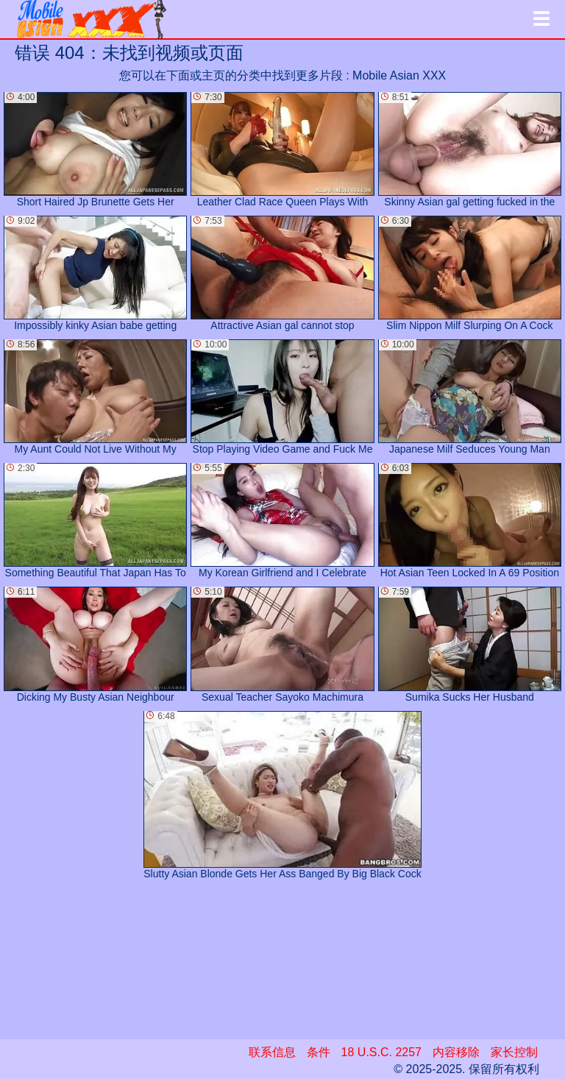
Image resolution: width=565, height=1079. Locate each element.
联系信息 (272, 1052)
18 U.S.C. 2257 (381, 1052)
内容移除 (456, 1052)
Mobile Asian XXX (399, 75)
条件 (318, 1052)
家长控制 (514, 1052)
